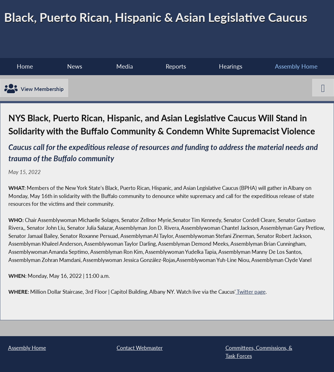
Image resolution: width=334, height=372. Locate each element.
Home (25, 66)
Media (124, 66)
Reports (176, 66)
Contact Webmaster (140, 348)
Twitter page (251, 291)
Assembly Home (296, 66)
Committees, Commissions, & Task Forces (258, 352)
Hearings (230, 66)
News (74, 66)
